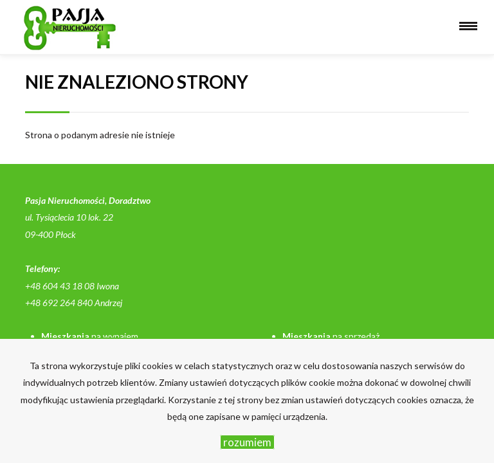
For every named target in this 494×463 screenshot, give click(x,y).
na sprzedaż (331, 336)
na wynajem (89, 336)
